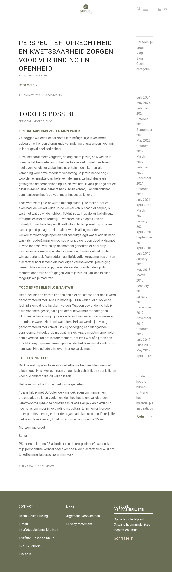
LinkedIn (25, 554)
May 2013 (143, 270)
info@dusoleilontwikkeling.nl (39, 530)
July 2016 (143, 253)
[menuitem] (137, 9)
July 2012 (143, 340)
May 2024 (143, 103)
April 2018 (143, 248)
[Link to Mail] (165, 9)
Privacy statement (79, 524)
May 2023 (143, 140)
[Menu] (145, 9)
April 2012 (143, 356)
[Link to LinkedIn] (159, 9)
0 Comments (53, 95)
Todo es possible (49, 114)
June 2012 (143, 345)
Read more (28, 85)
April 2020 (143, 232)
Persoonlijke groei (32, 121)
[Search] (137, 9)
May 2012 (143, 350)
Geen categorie (37, 75)
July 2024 (143, 97)
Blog (22, 75)
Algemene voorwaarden (83, 516)
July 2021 (143, 200)
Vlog (139, 53)
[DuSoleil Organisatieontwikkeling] (86, 9)
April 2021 (143, 205)
